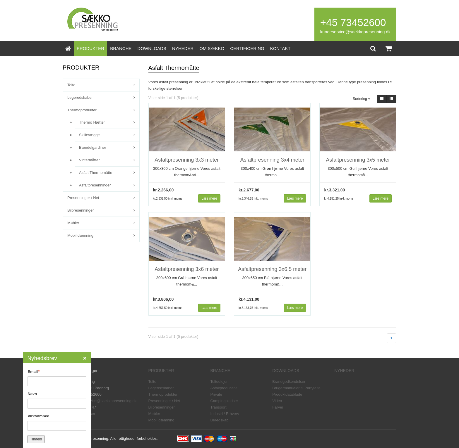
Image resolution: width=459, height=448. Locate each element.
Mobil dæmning (80, 235)
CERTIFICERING (247, 48)
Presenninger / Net (83, 198)
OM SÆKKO (211, 48)
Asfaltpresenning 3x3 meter (187, 160)
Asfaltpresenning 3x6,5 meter (272, 269)
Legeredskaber (80, 97)
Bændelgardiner (92, 147)
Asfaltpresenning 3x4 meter (272, 160)
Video (277, 401)
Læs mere (209, 198)
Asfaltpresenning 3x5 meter (358, 160)
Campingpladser (224, 401)
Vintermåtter (89, 160)
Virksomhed (38, 416)
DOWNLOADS (152, 48)
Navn (32, 394)
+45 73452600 (353, 22)
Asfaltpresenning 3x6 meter (187, 269)
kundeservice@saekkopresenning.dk (355, 32)
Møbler (73, 223)
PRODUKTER (90, 48)
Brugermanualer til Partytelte (296, 388)
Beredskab (219, 420)
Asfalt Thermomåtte (95, 172)
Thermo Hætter (92, 122)
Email (34, 371)
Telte (71, 85)
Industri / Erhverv (224, 413)
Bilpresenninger (80, 210)
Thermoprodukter (82, 110)
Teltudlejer (218, 381)
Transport (218, 407)
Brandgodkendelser (288, 381)
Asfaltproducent (223, 388)
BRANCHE (120, 48)
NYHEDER (182, 48)
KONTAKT (280, 48)
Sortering (361, 99)
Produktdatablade (287, 394)
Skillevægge (89, 135)
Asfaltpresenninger (95, 185)
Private (216, 394)
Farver (277, 407)
